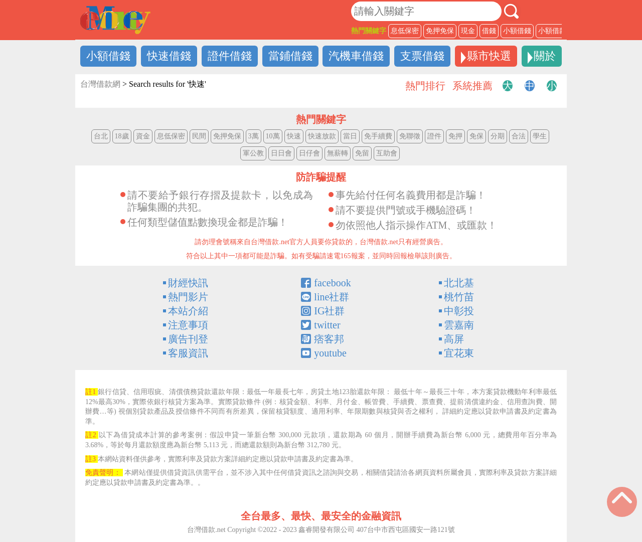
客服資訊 (188, 352)
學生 (540, 136)
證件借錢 (230, 56)
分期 (498, 136)
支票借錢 (422, 56)
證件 (434, 136)
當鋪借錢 (290, 56)
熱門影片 (188, 296)
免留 (362, 153)
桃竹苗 (459, 296)
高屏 (454, 338)
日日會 (281, 153)
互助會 (386, 153)
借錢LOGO (115, 20)
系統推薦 (472, 85)
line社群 (331, 296)
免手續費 (378, 136)
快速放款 (322, 136)
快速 (294, 136)
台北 (101, 136)
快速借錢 (169, 56)
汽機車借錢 (356, 56)
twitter (327, 324)
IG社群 (329, 310)
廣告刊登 (188, 338)
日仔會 (309, 153)
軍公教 (253, 153)
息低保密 (405, 31)
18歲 (122, 136)
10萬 (273, 136)
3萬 (253, 136)
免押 (455, 136)
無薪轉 (337, 153)
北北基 (459, 282)
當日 (350, 136)
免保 (476, 136)
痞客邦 (329, 338)
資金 (143, 136)
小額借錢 (517, 31)
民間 (199, 136)
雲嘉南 (459, 324)
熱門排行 (425, 85)
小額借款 (552, 31)
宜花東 (459, 352)
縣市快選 (489, 56)
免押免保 (440, 31)
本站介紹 (188, 310)
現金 (468, 31)
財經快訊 (188, 282)
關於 (545, 56)
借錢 (489, 31)
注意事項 (188, 324)
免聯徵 (409, 136)
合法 (519, 136)
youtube (330, 352)
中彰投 (459, 310)
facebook (332, 282)
